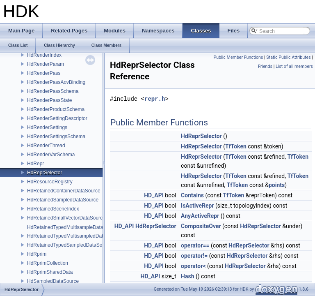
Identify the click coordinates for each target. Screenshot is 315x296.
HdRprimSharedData (50, 272)
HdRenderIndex (44, 55)
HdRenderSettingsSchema (56, 136)
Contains (192, 195)
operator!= (194, 255)
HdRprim (36, 254)
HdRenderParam (45, 64)
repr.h (154, 99)
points (277, 185)
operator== (195, 245)
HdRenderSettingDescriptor (57, 118)
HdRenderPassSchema (52, 91)
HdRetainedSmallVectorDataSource (66, 218)
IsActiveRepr (197, 205)
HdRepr (35, 163)
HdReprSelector (44, 173)
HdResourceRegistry (50, 182)
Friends (265, 66)
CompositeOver (201, 226)
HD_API (154, 195)
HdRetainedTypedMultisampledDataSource (74, 236)
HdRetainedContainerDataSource (63, 191)
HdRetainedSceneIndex (53, 209)
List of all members (294, 66)
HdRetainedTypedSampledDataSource (69, 245)
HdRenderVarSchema (51, 154)
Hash (187, 276)
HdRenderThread (46, 145)
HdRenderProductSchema (55, 109)
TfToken (236, 146)
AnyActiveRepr (200, 216)
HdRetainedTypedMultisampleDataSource (73, 227)
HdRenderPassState (49, 100)
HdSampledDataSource (53, 281)
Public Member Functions (238, 57)
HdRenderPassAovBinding (56, 82)
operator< (193, 266)
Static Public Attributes (288, 57)
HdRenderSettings (47, 127)
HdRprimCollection (47, 263)
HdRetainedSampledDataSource (62, 200)
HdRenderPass (43, 73)
